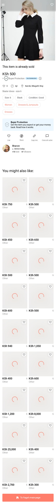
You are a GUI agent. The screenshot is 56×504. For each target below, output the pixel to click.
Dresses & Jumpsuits (28, 105)
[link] (47, 137)
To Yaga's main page (28, 498)
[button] (52, 5)
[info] (37, 98)
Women (8, 105)
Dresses (8, 112)
